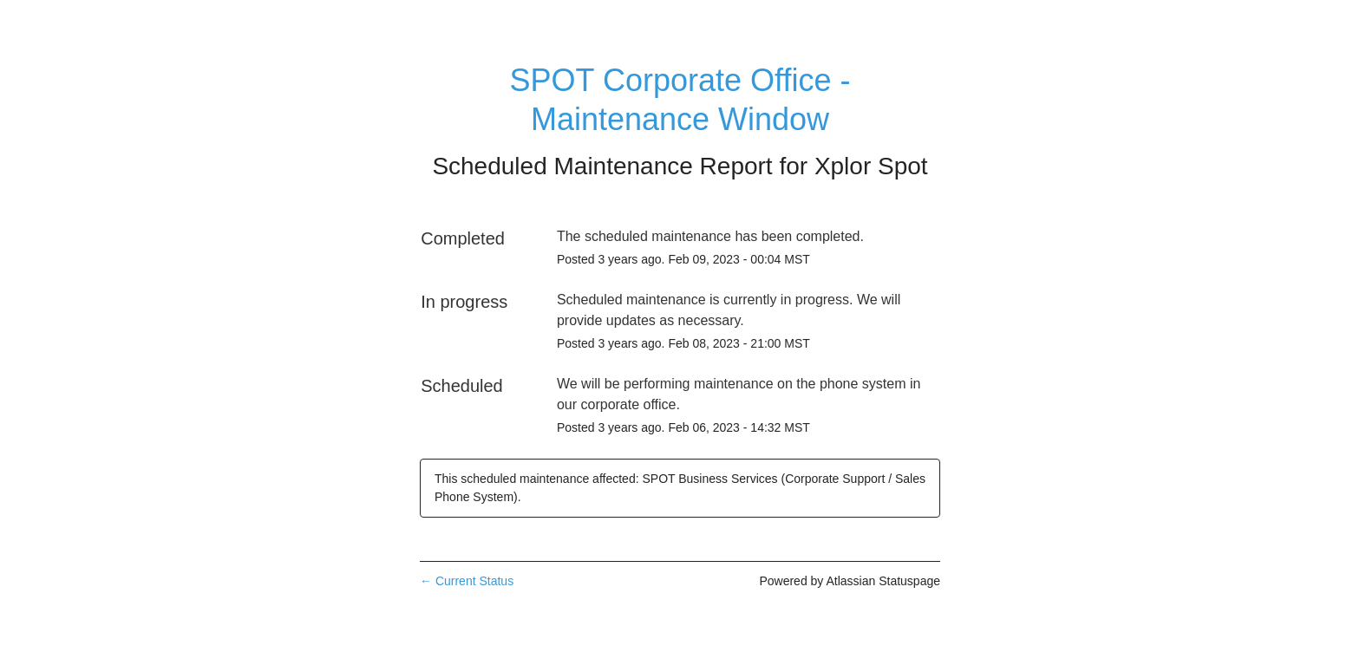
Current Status (466, 581)
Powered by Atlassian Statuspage (849, 581)
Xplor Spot (871, 166)
